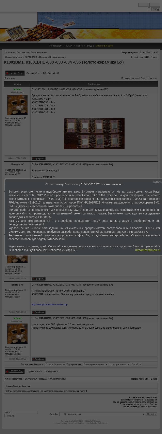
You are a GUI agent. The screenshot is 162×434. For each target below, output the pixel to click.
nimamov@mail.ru (147, 250)
